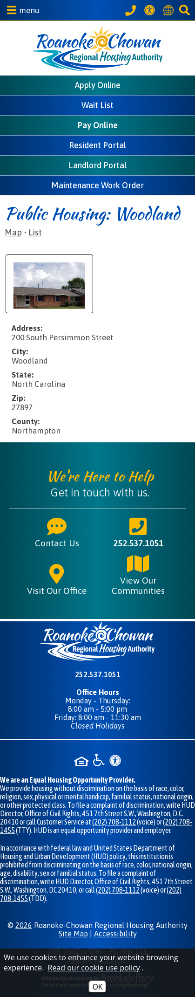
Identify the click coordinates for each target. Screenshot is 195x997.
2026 (23, 925)
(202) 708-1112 (114, 822)
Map (13, 232)
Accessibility (115, 933)
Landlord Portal (97, 165)
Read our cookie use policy (94, 968)
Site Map (73, 933)
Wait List (97, 105)
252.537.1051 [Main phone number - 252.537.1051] (138, 532)
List (35, 232)
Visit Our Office (57, 579)
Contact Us (57, 532)
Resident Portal (97, 145)
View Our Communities (138, 574)
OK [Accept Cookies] (97, 987)
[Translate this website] (170, 10)
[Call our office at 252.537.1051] (131, 10)
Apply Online (98, 85)
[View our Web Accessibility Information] (151, 10)
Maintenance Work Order (97, 185)
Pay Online (98, 125)
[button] (21, 10)
